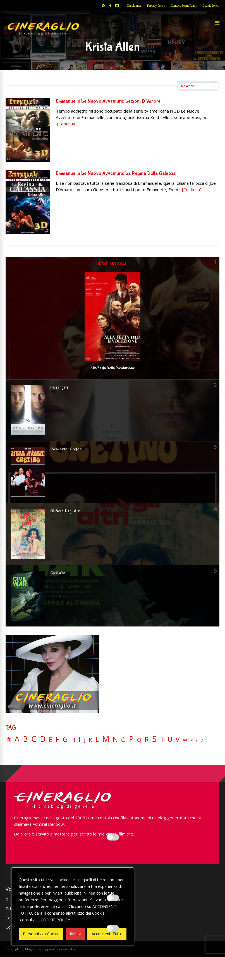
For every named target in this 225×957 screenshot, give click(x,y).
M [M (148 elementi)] (105, 739)
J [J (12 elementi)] (84, 740)
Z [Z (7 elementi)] (202, 740)
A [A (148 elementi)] (17, 739)
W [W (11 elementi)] (185, 740)
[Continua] (66, 124)
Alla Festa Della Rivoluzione (112, 368)
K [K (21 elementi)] (90, 739)
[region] (72, 906)
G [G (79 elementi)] (65, 739)
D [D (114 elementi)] (43, 739)
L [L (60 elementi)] (97, 739)
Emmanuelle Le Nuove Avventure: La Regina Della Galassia (116, 173)
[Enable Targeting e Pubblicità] (113, 928)
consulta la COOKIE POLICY (45, 919)
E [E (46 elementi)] (50, 740)
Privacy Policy (156, 5)
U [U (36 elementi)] (170, 740)
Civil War (57, 573)
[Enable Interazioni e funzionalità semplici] (113, 837)
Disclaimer (134, 5)
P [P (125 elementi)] (131, 739)
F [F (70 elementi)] (57, 739)
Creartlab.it (67, 949)
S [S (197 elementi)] (154, 739)
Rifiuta (75, 933)
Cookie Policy (211, 5)
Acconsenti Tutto (107, 933)
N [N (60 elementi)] (115, 739)
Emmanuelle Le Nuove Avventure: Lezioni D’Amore (108, 101)
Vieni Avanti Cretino (66, 449)
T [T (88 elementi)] (162, 739)
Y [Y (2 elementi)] (196, 740)
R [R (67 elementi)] (147, 739)
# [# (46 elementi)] (9, 740)
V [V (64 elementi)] (177, 739)
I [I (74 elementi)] (80, 739)
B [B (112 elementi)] (25, 739)
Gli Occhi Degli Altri (65, 511)
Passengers (59, 387)
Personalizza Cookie (41, 933)
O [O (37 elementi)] (123, 740)
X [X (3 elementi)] (192, 740)
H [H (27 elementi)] (73, 740)
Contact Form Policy (184, 5)
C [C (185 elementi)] (34, 739)
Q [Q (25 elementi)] (139, 739)
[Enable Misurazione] (113, 898)
